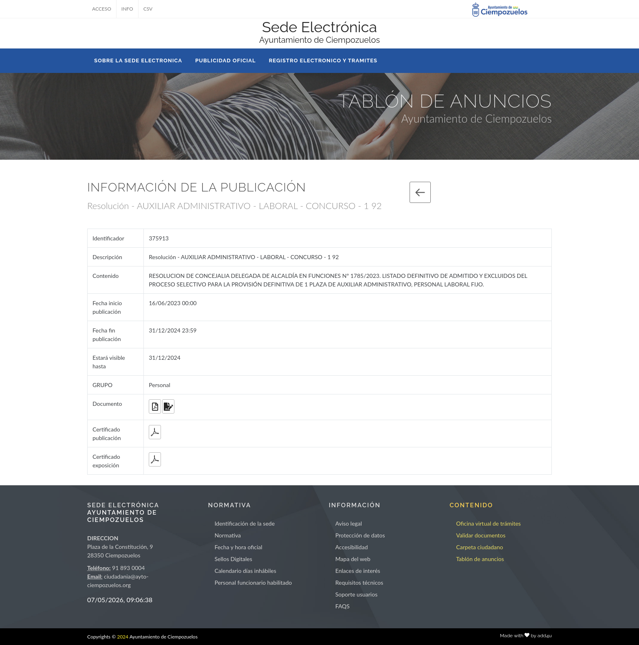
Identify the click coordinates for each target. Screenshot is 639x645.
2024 (122, 637)
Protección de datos (360, 535)
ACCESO (101, 9)
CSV (148, 9)
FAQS (342, 606)
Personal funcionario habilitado (253, 582)
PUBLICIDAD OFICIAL (225, 60)
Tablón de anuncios (480, 558)
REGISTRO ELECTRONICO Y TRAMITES (323, 60)
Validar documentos (480, 535)
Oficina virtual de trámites (488, 523)
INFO (127, 9)
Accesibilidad (351, 547)
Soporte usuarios (356, 594)
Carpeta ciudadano (479, 547)
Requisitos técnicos (359, 582)
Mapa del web (352, 558)
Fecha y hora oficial (238, 547)
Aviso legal (348, 523)
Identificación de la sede (244, 523)
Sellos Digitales (233, 558)
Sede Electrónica (319, 26)
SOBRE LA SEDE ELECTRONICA (138, 60)
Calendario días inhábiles (245, 570)
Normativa (227, 535)
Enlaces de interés (357, 570)
